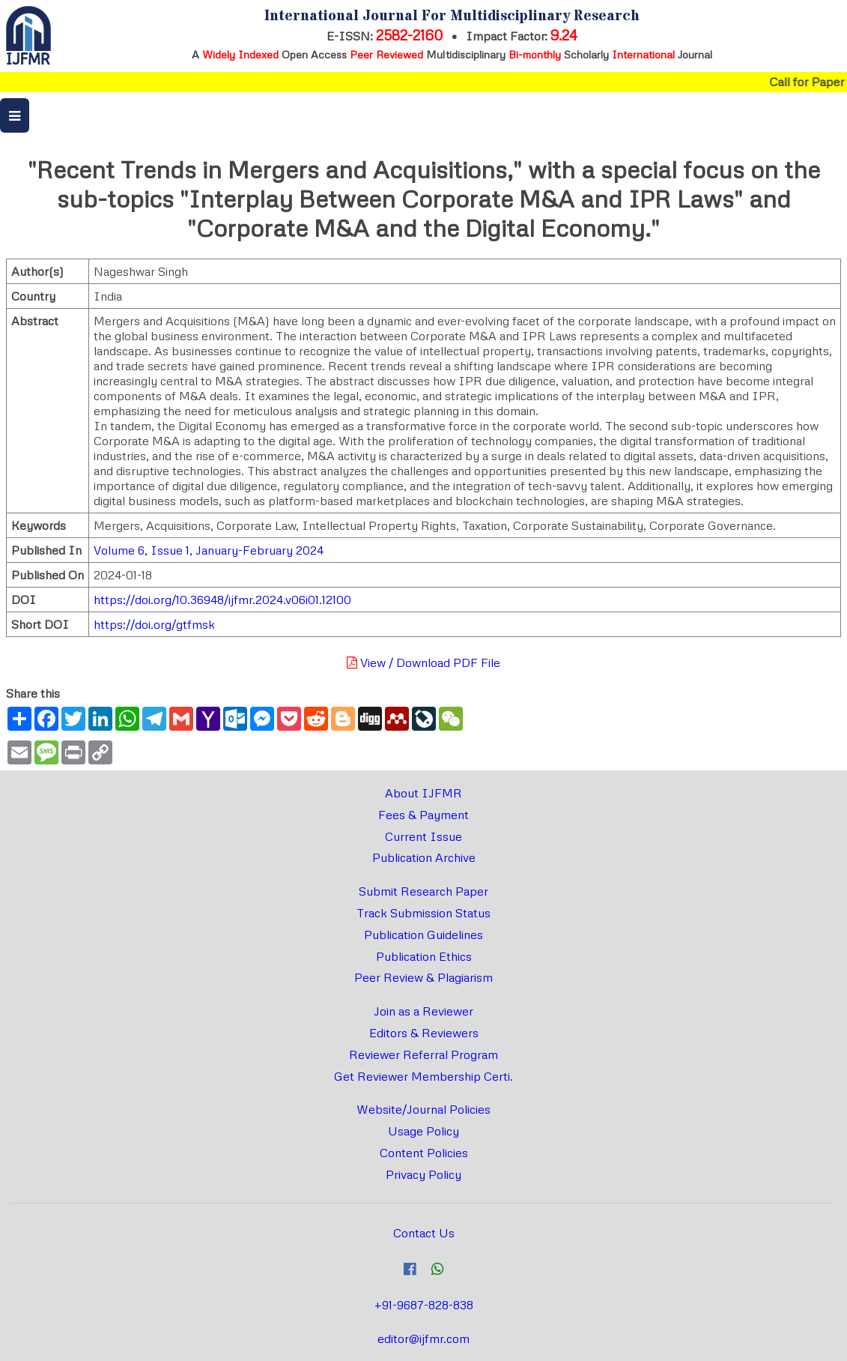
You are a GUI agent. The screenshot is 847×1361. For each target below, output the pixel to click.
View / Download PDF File (423, 662)
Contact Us (424, 1232)
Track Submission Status (423, 912)
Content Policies (424, 1152)
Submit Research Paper (423, 891)
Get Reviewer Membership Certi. (423, 1076)
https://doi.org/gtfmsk (154, 624)
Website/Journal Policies (423, 1109)
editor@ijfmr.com (423, 1338)
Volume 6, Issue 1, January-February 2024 (209, 550)
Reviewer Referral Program (423, 1054)
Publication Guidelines (423, 934)
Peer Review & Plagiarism (423, 977)
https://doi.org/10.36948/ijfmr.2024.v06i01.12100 (222, 599)
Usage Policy (423, 1130)
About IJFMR (423, 792)
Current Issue (423, 836)
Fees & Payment (423, 814)
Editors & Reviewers (424, 1032)
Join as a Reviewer (423, 1011)
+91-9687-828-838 (423, 1304)
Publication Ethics (424, 956)
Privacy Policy (423, 1174)
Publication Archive (424, 857)
